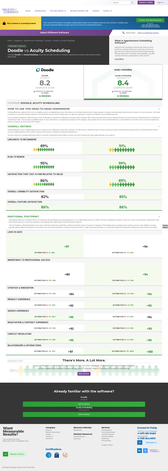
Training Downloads (108, 432)
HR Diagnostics (107, 430)
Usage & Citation (107, 445)
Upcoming (77, 438)
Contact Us (49, 436)
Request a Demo (17, 454)
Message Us (151, 442)
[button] (84, 108)
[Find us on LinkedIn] (139, 450)
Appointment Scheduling (33, 41)
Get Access (84, 374)
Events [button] (107, 11)
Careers (48, 434)
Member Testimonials (53, 432)
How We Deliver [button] (58, 11)
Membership (40, 11)
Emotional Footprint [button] (23, 216)
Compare (47, 41)
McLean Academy (107, 436)
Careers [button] (96, 11)
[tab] (84, 108)
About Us (49, 430)
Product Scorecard (44, 91)
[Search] (120, 2)
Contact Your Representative (150, 20)
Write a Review (84, 404)
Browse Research (79, 436)
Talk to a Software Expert (148, 33)
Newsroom (49, 438)
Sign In (160, 2)
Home (27, 11)
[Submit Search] (132, 2)
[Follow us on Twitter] (145, 450)
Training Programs (108, 434)
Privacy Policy (30, 467)
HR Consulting (106, 440)
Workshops (105, 438)
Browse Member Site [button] (79, 11)
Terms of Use (21, 467)
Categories (18, 41)
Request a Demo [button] (146, 2)
